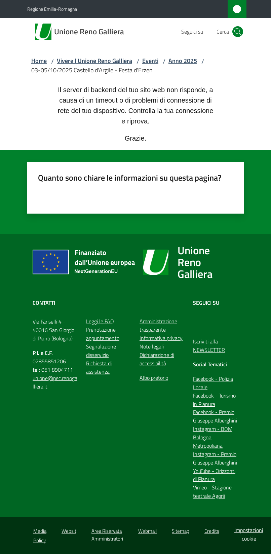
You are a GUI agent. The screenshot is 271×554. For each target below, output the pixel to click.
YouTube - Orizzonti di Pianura (214, 475)
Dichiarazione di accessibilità (157, 359)
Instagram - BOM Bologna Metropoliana (212, 437)
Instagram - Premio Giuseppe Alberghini (215, 458)
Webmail (147, 531)
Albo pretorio (154, 378)
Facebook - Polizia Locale (213, 383)
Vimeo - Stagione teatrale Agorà (212, 491)
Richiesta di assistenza (99, 367)
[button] (238, 32)
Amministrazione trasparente (158, 325)
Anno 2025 (182, 60)
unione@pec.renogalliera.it (55, 382)
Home (39, 60)
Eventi (150, 60)
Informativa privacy (161, 338)
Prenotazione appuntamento (102, 334)
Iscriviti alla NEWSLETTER (209, 345)
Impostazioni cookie (248, 534)
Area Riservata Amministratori (107, 535)
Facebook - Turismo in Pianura (214, 400)
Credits (211, 531)
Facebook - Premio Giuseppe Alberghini (215, 416)
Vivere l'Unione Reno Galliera (94, 60)
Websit (69, 531)
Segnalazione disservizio (101, 350)
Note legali (152, 346)
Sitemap (180, 531)
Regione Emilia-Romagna (52, 8)
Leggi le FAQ (100, 321)
